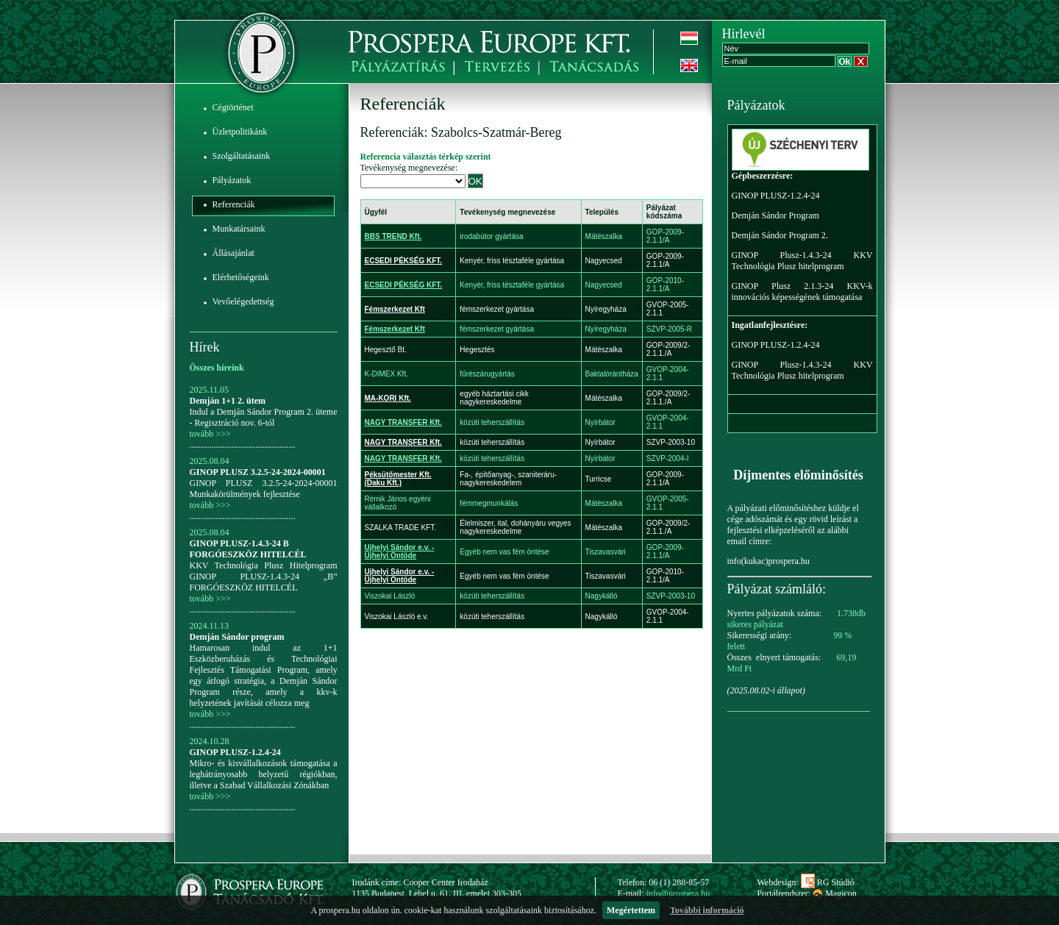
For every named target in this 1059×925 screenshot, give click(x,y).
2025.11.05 (209, 390)
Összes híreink (217, 367)
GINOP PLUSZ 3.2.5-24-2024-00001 (258, 472)
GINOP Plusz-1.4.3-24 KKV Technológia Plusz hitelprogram (802, 260)
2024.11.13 (209, 626)
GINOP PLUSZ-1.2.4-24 (235, 752)
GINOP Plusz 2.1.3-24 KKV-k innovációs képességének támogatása (802, 291)
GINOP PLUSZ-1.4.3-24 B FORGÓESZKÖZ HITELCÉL (248, 549)
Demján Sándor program (237, 637)
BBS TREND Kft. (393, 236)
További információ (707, 910)
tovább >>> (210, 434)
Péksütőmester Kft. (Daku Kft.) (398, 479)
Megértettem (631, 910)
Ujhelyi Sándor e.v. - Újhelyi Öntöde (400, 551)
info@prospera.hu (678, 893)
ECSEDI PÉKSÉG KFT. (404, 261)
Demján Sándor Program (775, 215)
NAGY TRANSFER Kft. (403, 422)
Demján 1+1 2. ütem (228, 401)
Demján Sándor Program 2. (780, 235)
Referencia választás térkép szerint (425, 156)
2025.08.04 (209, 461)
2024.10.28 (209, 741)
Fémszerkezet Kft (395, 309)
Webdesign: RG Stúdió (806, 882)
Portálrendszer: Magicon (807, 893)
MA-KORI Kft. (388, 398)
